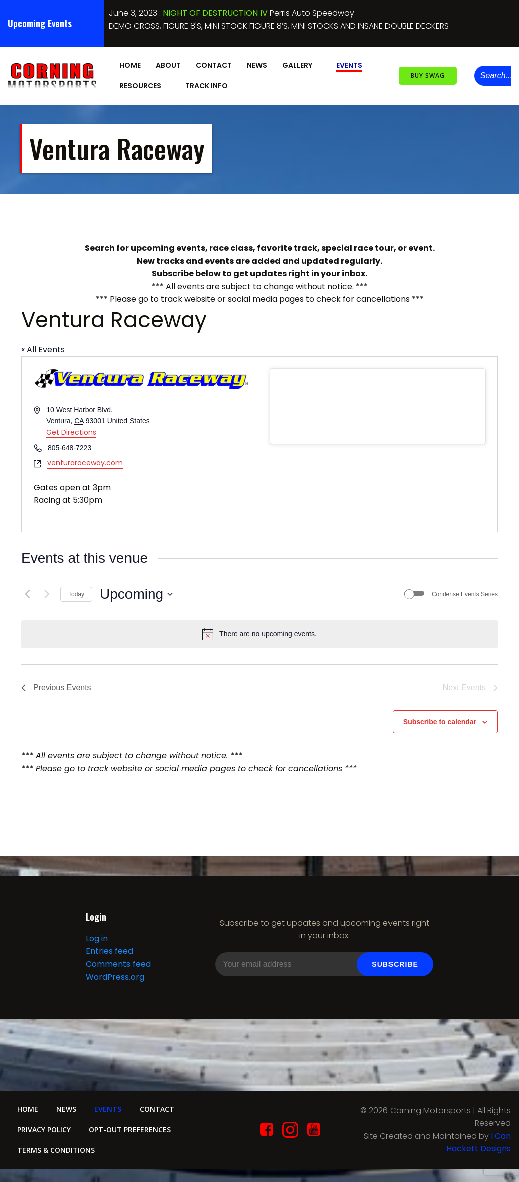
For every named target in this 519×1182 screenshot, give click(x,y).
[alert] (259, 633)
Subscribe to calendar (439, 721)
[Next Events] (47, 593)
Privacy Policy (44, 1133)
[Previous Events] (27, 593)
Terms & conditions (56, 1154)
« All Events (43, 348)
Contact (213, 65)
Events (349, 65)
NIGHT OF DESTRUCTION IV (215, 13)
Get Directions (71, 431)
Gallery (301, 65)
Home (129, 65)
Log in (96, 940)
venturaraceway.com (85, 461)
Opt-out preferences (132, 1133)
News (256, 65)
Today (76, 593)
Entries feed (109, 953)
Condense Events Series (465, 593)
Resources (144, 85)
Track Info (210, 85)
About (167, 65)
